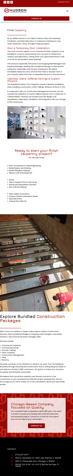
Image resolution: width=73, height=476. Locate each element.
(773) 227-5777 (63, 2)
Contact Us (36, 18)
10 (43, 134)
